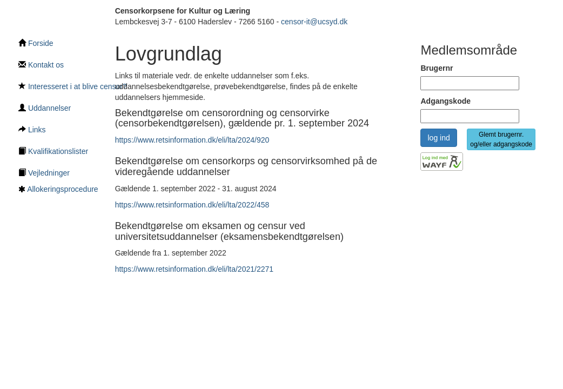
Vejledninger (44, 173)
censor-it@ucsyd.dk (314, 21)
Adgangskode (445, 101)
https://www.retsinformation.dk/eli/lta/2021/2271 (194, 269)
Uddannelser (44, 108)
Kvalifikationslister (53, 151)
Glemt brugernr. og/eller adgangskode (501, 139)
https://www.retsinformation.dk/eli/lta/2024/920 (192, 140)
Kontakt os (41, 65)
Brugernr (436, 68)
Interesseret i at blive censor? (72, 86)
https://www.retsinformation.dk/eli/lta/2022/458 (192, 204)
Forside (35, 43)
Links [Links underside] (32, 129)
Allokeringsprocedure (62, 189)
